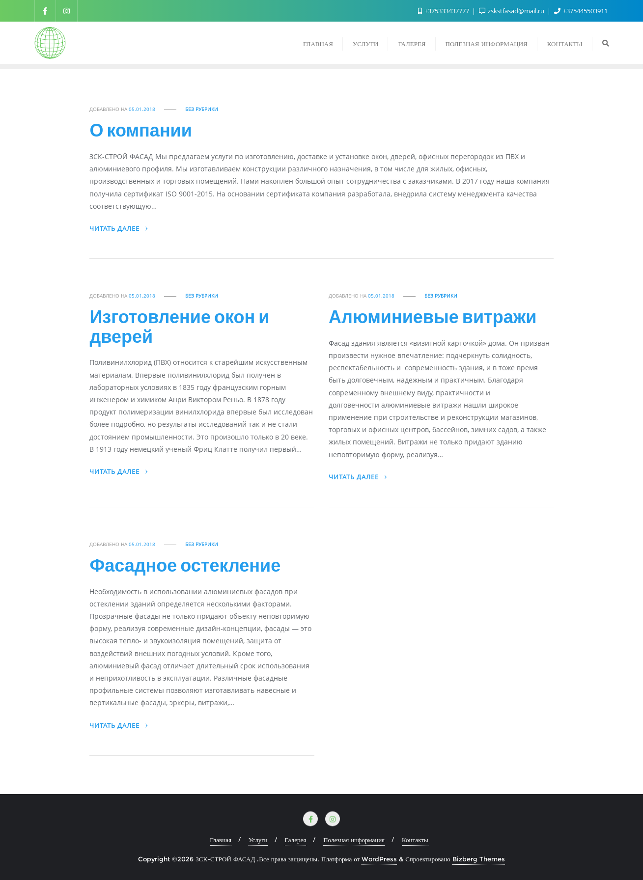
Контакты (415, 840)
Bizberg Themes (478, 859)
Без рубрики (201, 109)
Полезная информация (354, 840)
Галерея (296, 840)
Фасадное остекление (184, 565)
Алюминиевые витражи (432, 316)
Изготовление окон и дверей (179, 326)
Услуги (258, 840)
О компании (140, 129)
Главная (220, 840)
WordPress (379, 859)
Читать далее (119, 228)
